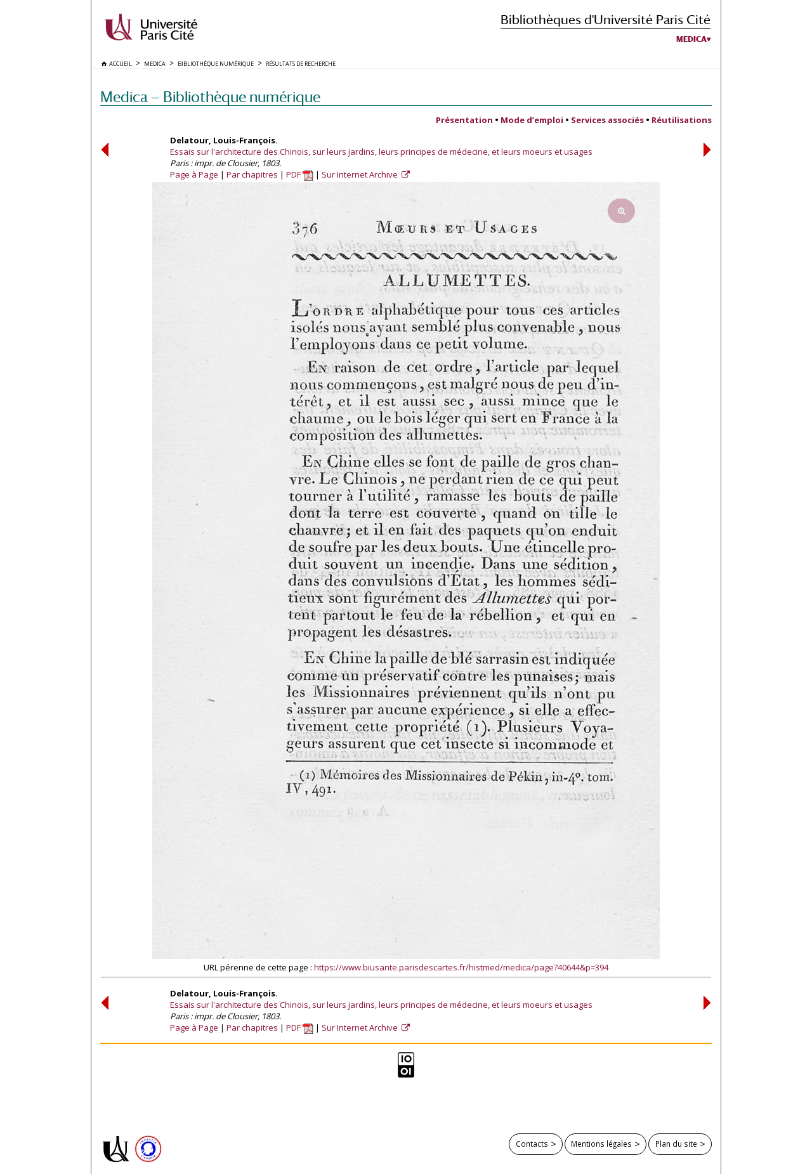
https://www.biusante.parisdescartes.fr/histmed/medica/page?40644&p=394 (461, 967)
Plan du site (676, 1143)
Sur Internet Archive (361, 174)
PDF (299, 174)
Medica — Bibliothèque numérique (210, 96)
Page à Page (194, 174)
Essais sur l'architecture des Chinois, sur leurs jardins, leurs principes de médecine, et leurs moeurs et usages (381, 151)
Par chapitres (252, 174)
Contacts (532, 1143)
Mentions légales (601, 1143)
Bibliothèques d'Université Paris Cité (605, 19)
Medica (691, 39)
